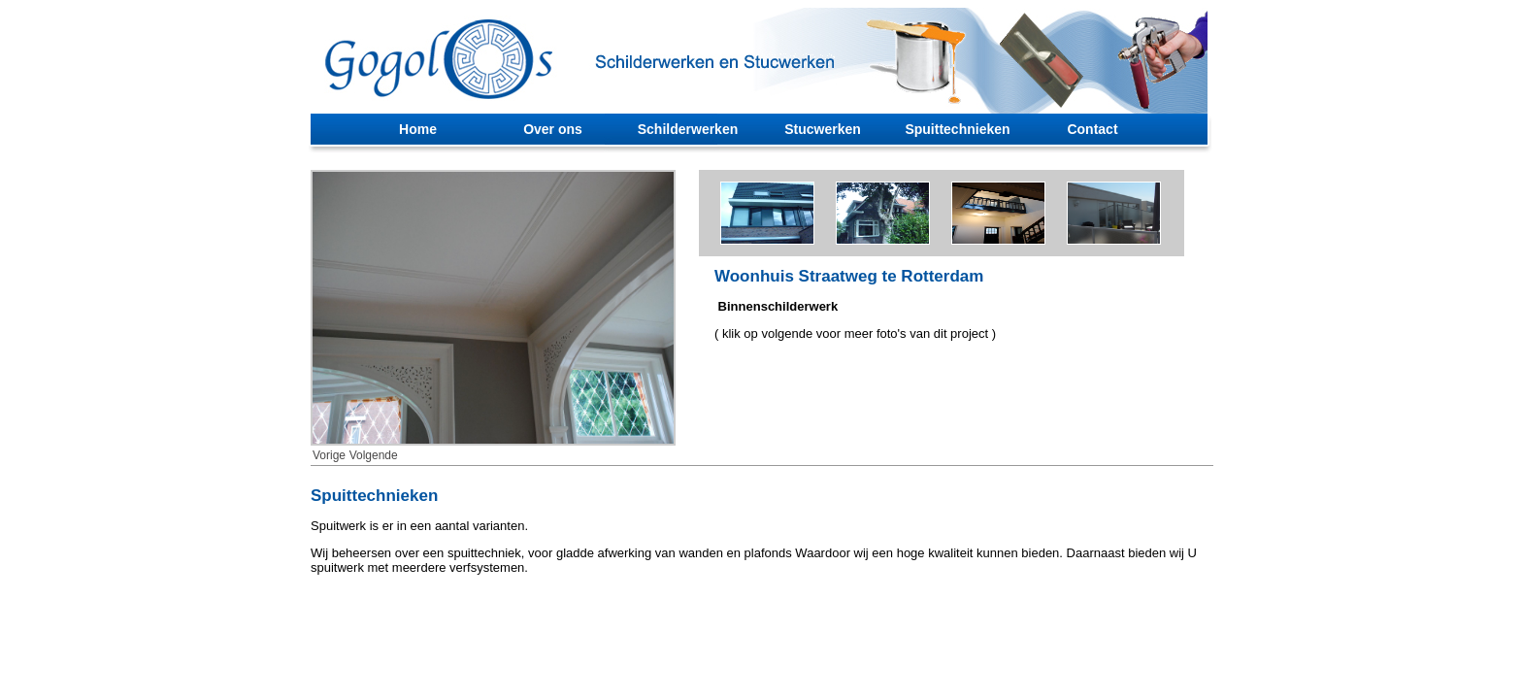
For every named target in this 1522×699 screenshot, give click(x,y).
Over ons (552, 129)
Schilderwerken (688, 129)
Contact (1092, 129)
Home (418, 129)
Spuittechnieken (957, 129)
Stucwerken (822, 129)
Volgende (373, 455)
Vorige (329, 455)
